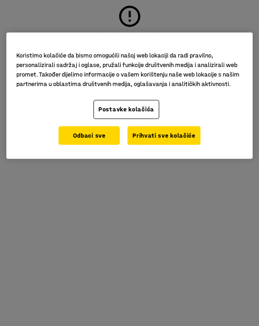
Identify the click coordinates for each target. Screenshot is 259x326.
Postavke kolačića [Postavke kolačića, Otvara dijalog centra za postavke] (126, 109)
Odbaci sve (89, 135)
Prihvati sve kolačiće (163, 135)
